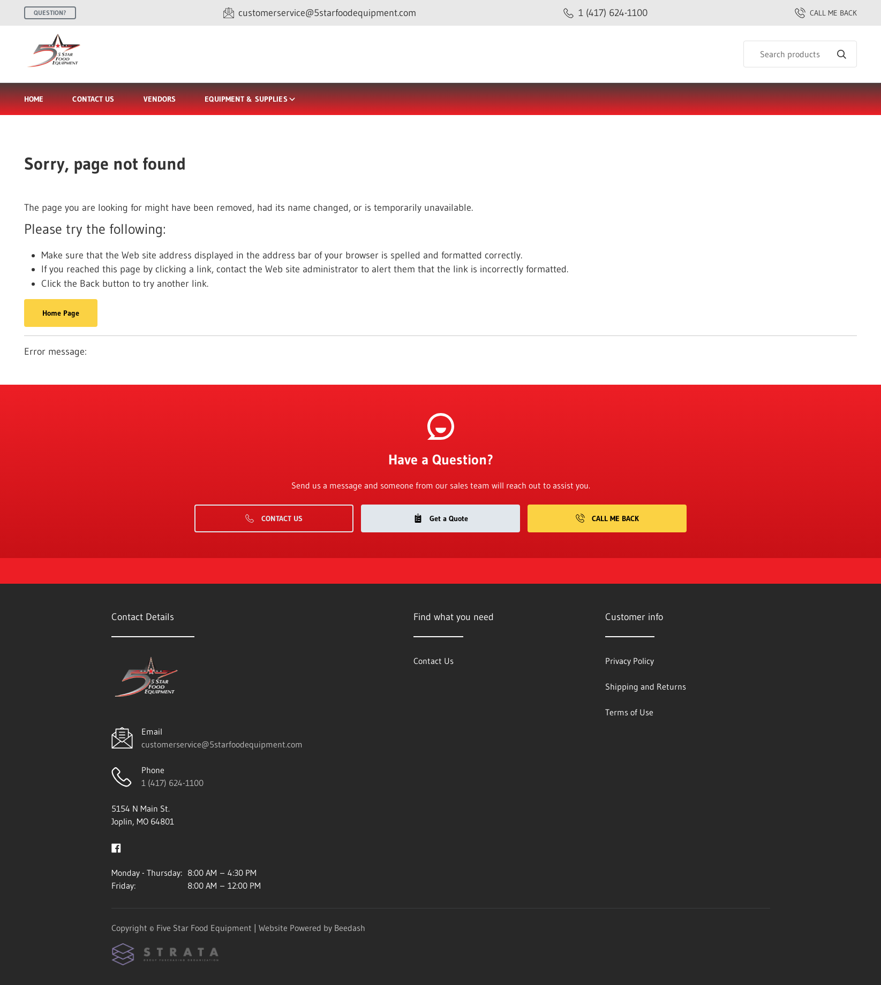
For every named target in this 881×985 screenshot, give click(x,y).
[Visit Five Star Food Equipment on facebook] (116, 847)
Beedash (349, 927)
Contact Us (93, 99)
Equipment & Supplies (250, 99)
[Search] (800, 54)
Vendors (160, 99)
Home (33, 99)
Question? (50, 13)
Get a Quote (440, 518)
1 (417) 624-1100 (172, 782)
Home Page (60, 313)
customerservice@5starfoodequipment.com (222, 744)
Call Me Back (607, 518)
